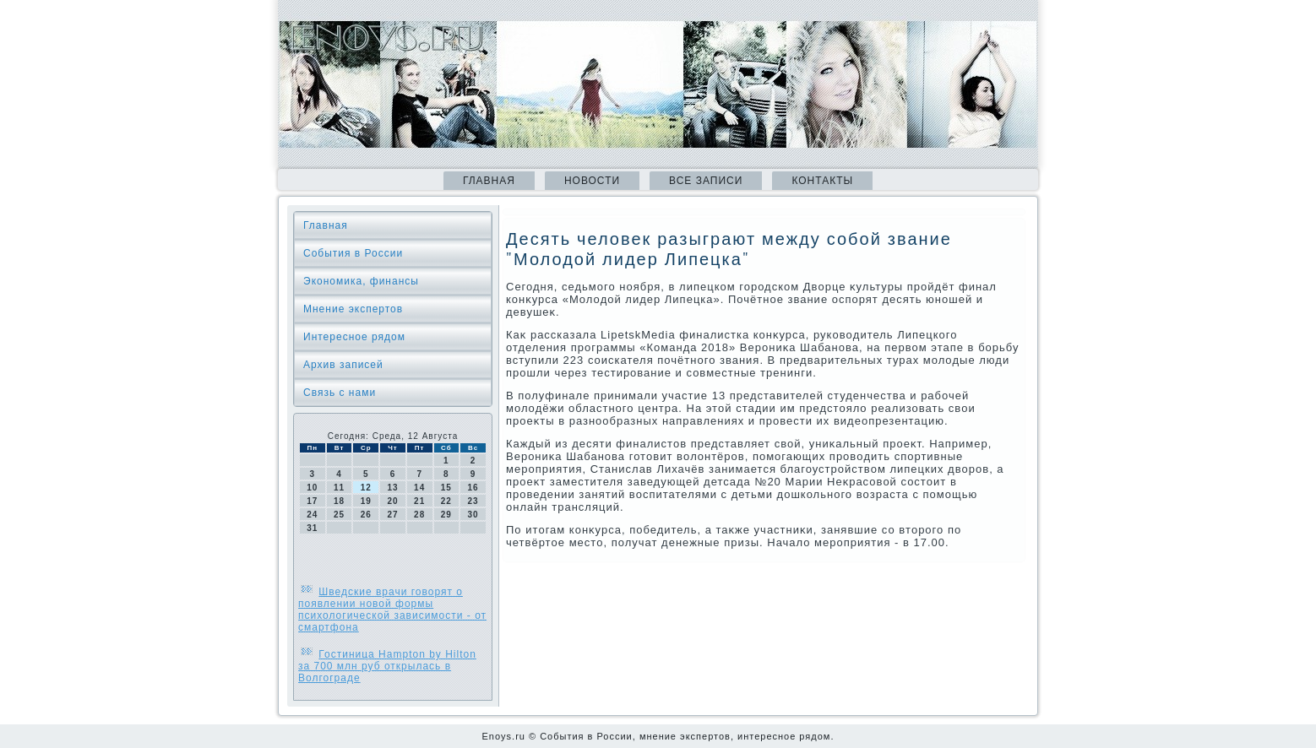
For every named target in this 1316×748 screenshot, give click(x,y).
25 (339, 514)
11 (339, 487)
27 (392, 514)
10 (312, 487)
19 (366, 501)
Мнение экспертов (353, 309)
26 (366, 514)
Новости (592, 181)
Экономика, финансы (361, 281)
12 (366, 487)
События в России (353, 253)
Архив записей (343, 365)
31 (312, 528)
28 (419, 514)
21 (419, 501)
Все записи (705, 181)
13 (392, 487)
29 (446, 514)
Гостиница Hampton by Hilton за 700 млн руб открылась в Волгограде (387, 666)
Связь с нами (339, 392)
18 (339, 501)
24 (312, 514)
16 (473, 487)
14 (419, 487)
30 (473, 514)
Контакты (822, 181)
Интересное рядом (354, 337)
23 (473, 501)
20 (392, 501)
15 (446, 487)
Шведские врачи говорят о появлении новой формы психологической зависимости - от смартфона (392, 609)
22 (446, 501)
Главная (489, 181)
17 (312, 501)
